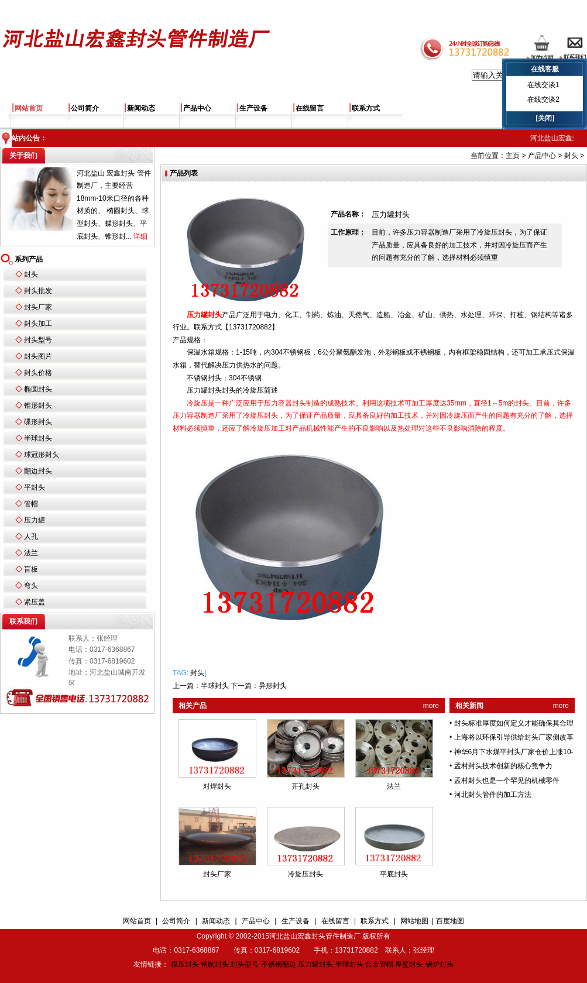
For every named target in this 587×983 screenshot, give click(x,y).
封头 (31, 274)
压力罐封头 (315, 964)
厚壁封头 (409, 964)
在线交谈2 (543, 99)
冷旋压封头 (305, 874)
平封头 (34, 487)
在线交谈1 (543, 85)
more (431, 706)
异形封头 (273, 686)
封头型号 (38, 340)
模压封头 (185, 964)
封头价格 (38, 373)
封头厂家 (38, 307)
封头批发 (38, 291)
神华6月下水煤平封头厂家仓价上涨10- (514, 752)
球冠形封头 (41, 455)
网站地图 (414, 921)
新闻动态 (141, 108)
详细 (140, 236)
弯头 (31, 586)
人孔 (31, 536)
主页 (513, 156)
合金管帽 (379, 964)
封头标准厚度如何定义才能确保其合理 (514, 723)
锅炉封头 (439, 964)
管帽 (31, 504)
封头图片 (38, 356)
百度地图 (450, 921)
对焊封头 (217, 786)
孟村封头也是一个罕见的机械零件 (506, 780)
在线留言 (310, 108)
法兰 (31, 553)
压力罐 (34, 520)
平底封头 (394, 874)
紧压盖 (34, 602)
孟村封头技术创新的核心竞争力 (503, 766)
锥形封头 (38, 405)
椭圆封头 (38, 389)
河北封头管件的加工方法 (492, 794)
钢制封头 (215, 964)
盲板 (31, 569)
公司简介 (85, 108)
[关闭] (544, 118)
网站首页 (29, 108)
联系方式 (366, 108)
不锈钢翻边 (278, 964)
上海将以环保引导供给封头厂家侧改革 (514, 737)
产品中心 (197, 108)
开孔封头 (305, 786)
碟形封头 (38, 422)
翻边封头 (38, 471)
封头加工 (38, 323)
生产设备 (253, 108)
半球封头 (38, 438)
